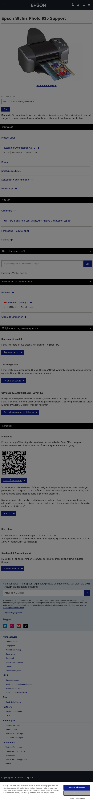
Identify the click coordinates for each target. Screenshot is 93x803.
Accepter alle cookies (77, 787)
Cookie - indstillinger (77, 798)
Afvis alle (76, 793)
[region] (46, 792)
